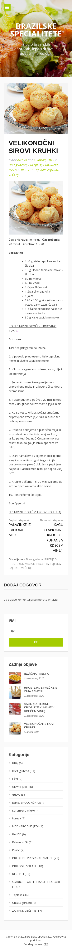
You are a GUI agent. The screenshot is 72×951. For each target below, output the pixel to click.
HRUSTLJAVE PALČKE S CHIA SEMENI (40, 689)
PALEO (16, 834)
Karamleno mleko (23, 810)
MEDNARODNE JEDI (25, 826)
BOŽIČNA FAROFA (36, 673)
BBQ (15, 763)
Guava (16, 794)
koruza (16, 818)
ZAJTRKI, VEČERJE (20, 568)
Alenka (22, 160)
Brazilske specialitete (36, 30)
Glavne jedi (19, 786)
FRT (46, 944)
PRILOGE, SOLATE (24, 866)
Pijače (16, 850)
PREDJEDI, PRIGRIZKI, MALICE (32, 858)
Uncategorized (22, 903)
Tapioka (40, 169)
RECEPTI (27, 169)
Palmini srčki (20, 842)
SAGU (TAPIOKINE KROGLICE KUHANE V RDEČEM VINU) (51, 535)
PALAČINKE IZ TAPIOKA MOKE (21, 527)
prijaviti (53, 599)
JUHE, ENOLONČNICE (26, 802)
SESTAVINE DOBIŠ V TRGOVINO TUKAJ (35, 512)
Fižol (15, 779)
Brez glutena (18, 165)
